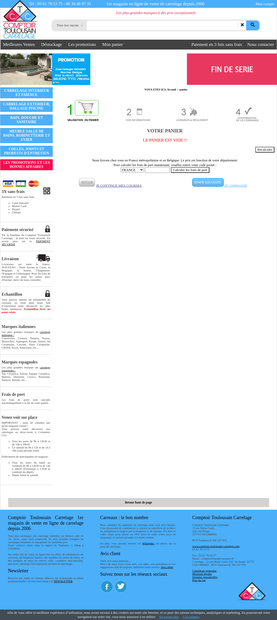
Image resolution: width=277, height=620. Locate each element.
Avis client (167, 567)
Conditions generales (204, 570)
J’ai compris (191, 617)
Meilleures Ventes (19, 44)
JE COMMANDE (236, 185)
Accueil (171, 89)
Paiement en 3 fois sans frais (216, 44)
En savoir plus (169, 617)
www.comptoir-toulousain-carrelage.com (216, 546)
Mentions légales (202, 573)
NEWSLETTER (63, 581)
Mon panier (112, 44)
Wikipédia (148, 543)
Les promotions (82, 44)
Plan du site (199, 580)
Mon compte (265, 4)
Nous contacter (260, 44)
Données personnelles (204, 577)
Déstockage (51, 44)
